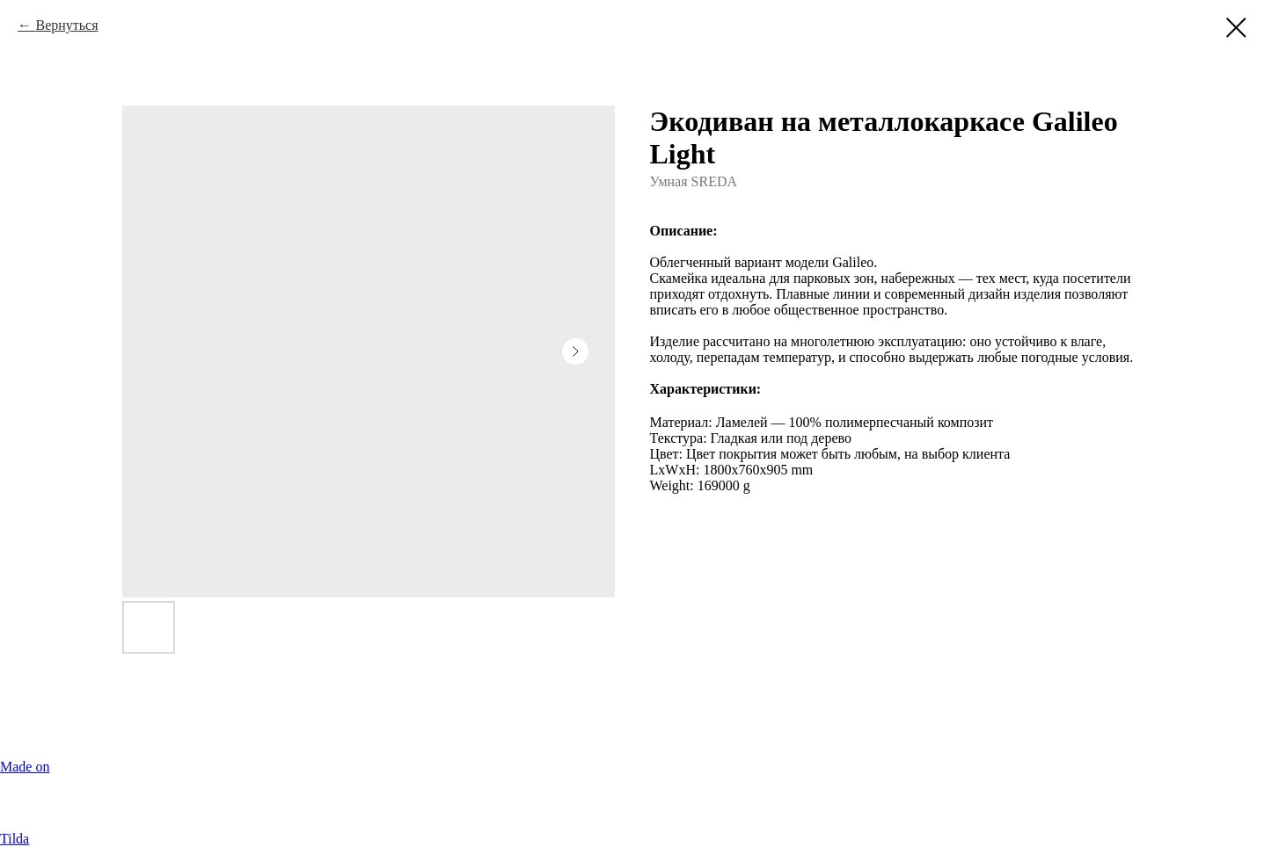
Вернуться (66, 25)
